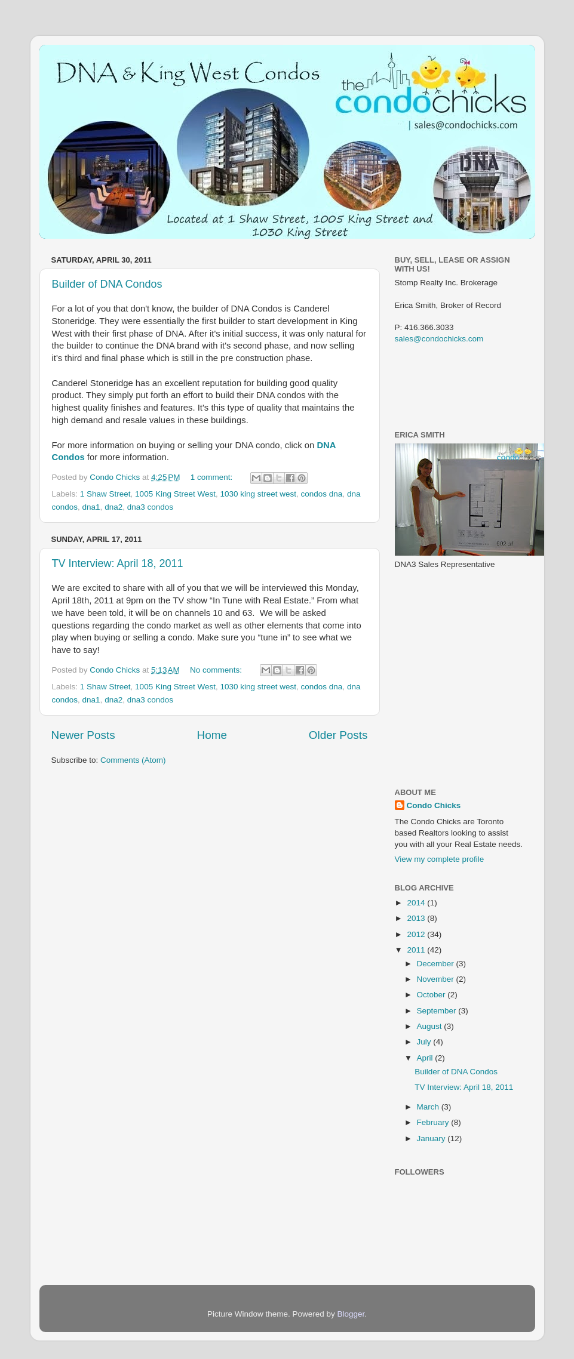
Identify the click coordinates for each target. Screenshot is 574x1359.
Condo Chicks (116, 477)
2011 (417, 949)
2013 (417, 918)
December (436, 963)
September (438, 1010)
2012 (417, 934)
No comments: (217, 669)
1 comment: (213, 477)
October (432, 994)
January (432, 1138)
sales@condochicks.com (439, 338)
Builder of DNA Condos (107, 284)
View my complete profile (439, 859)
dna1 (91, 507)
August (430, 1026)
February (434, 1122)
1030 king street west (258, 493)
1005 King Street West (175, 493)
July (425, 1041)
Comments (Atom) (133, 760)
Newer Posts (83, 735)
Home (212, 735)
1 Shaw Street (105, 493)
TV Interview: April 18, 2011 (117, 563)
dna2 (113, 507)
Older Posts (338, 735)
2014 (417, 902)
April (426, 1057)
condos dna (322, 493)
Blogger (351, 1313)
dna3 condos (150, 507)
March (429, 1106)
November (436, 979)
